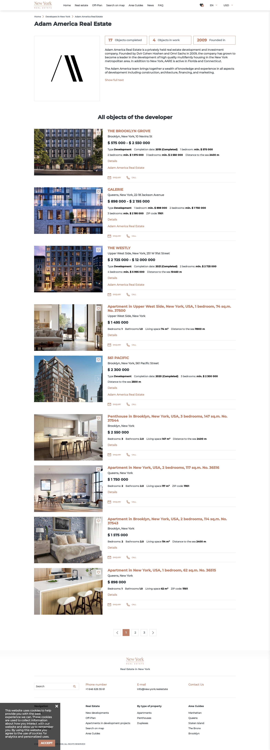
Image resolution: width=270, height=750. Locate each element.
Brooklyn (193, 733)
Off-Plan (91, 718)
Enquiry (117, 177)
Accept (47, 743)
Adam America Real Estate (126, 167)
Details (112, 161)
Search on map (95, 728)
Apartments (144, 712)
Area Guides (93, 733)
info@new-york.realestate (152, 689)
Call (134, 177)
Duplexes (142, 723)
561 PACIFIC (118, 358)
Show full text (114, 80)
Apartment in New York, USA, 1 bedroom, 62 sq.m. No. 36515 (162, 570)
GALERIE (115, 189)
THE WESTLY (119, 248)
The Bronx (194, 728)
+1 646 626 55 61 (95, 689)
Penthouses (144, 718)
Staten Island (196, 723)
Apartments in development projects (108, 723)
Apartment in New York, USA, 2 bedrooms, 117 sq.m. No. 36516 (163, 468)
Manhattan (194, 712)
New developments (97, 712)
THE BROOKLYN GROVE (129, 131)
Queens (193, 718)
